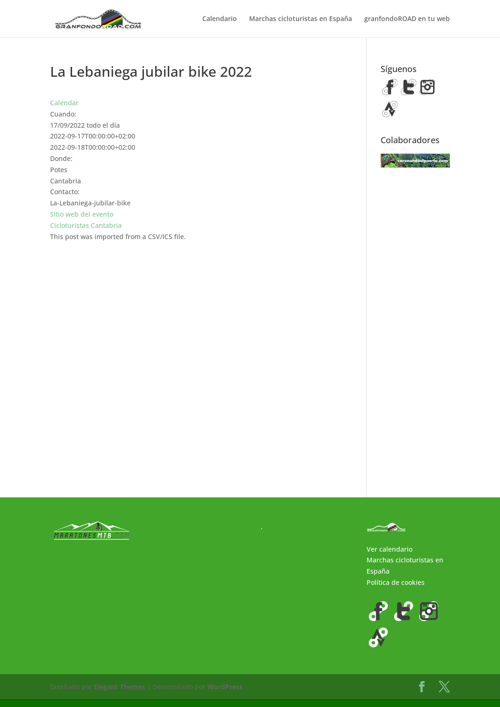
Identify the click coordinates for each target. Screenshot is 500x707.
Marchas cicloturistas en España (300, 19)
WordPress (225, 694)
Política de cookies (396, 589)
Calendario (219, 19)
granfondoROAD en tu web (407, 19)
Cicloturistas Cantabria (86, 225)
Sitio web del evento (81, 214)
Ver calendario (389, 556)
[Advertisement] (415, 330)
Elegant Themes (119, 694)
